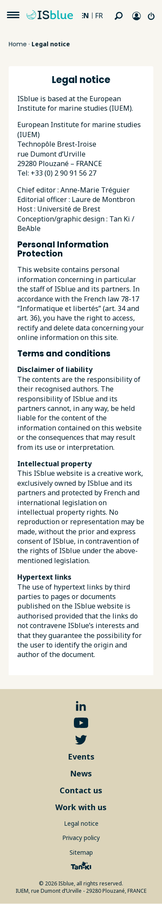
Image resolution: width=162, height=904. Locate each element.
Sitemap (81, 852)
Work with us (81, 807)
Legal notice (81, 823)
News (81, 773)
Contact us (81, 790)
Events (81, 756)
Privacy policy (81, 837)
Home (18, 44)
